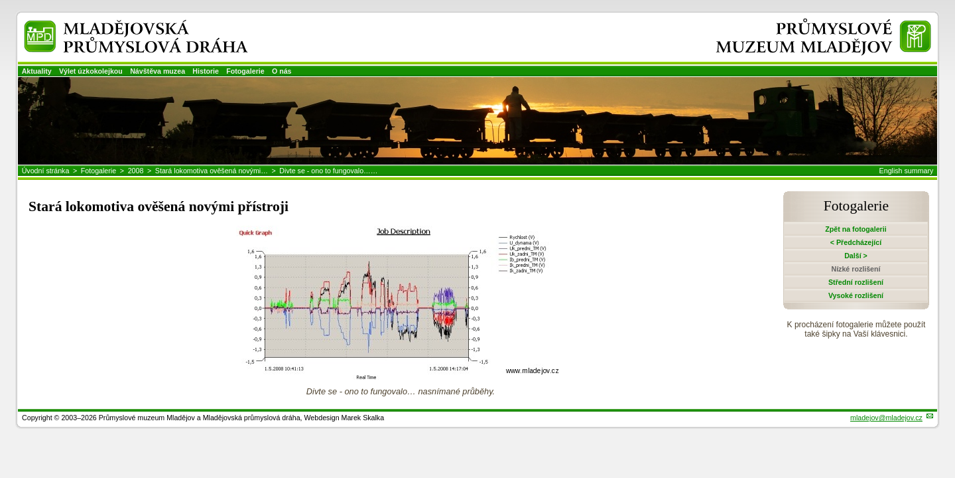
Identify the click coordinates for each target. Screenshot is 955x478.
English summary (906, 171)
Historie (205, 71)
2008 (136, 171)
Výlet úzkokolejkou (91, 71)
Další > (855, 256)
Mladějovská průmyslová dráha (117, 26)
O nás (282, 71)
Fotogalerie (245, 71)
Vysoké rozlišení (855, 295)
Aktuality (37, 71)
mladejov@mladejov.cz (886, 418)
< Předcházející (855, 242)
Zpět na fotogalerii (855, 229)
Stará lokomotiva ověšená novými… (211, 171)
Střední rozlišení (855, 282)
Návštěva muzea (157, 71)
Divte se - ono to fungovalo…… (328, 171)
